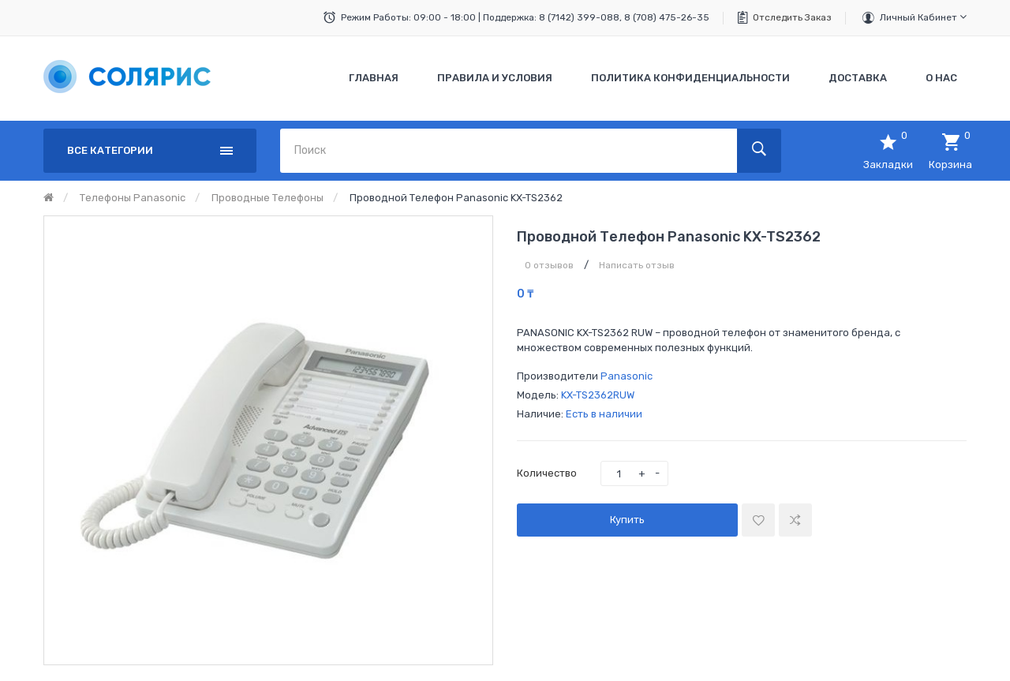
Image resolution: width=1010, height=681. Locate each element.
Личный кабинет (923, 17)
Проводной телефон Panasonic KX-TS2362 (456, 198)
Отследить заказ (792, 17)
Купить (627, 520)
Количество (547, 473)
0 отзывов (549, 265)
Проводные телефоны (267, 198)
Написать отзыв (637, 265)
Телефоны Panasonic (132, 198)
